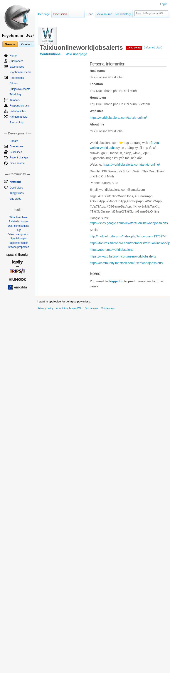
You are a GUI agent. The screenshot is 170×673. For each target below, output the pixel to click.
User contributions (18, 225)
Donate (10, 44)
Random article (18, 116)
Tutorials (15, 100)
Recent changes (19, 157)
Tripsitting (15, 94)
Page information (18, 242)
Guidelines (16, 152)
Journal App (16, 122)
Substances (16, 61)
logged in (116, 281)
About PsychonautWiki (69, 308)
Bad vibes (15, 198)
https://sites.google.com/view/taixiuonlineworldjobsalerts (129, 223)
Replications (17, 77)
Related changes (18, 221)
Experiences (17, 66)
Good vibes (16, 187)
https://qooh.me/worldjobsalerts (111, 249)
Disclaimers (91, 308)
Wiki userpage (76, 54)
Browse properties (18, 247)
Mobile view (107, 308)
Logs (18, 230)
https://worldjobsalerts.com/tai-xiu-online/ (118, 117)
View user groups (18, 234)
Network (15, 182)
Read (89, 14)
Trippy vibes (17, 193)
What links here (18, 217)
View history (123, 14)
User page (43, 14)
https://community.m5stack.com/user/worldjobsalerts (126, 263)
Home (13, 55)
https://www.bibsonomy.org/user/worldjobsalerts (123, 256)
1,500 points (134, 47)
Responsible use (19, 105)
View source (104, 14)
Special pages (18, 238)
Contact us (16, 146)
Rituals (14, 83)
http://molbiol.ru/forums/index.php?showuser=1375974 (128, 236)
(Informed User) (153, 47)
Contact (26, 44)
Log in (163, 4)
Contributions (50, 54)
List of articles (17, 111)
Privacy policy (45, 308)
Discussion (60, 14)
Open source (17, 163)
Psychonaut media (20, 72)
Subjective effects (20, 89)
